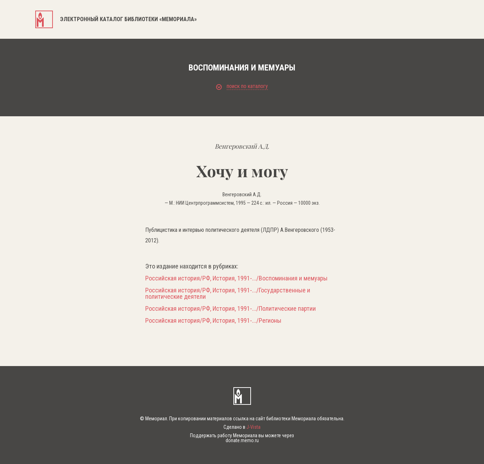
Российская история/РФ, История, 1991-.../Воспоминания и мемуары (236, 278)
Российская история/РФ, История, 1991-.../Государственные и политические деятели (227, 293)
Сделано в (242, 427)
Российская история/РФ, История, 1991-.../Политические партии (230, 308)
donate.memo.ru (242, 440)
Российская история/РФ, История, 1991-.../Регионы (213, 320)
